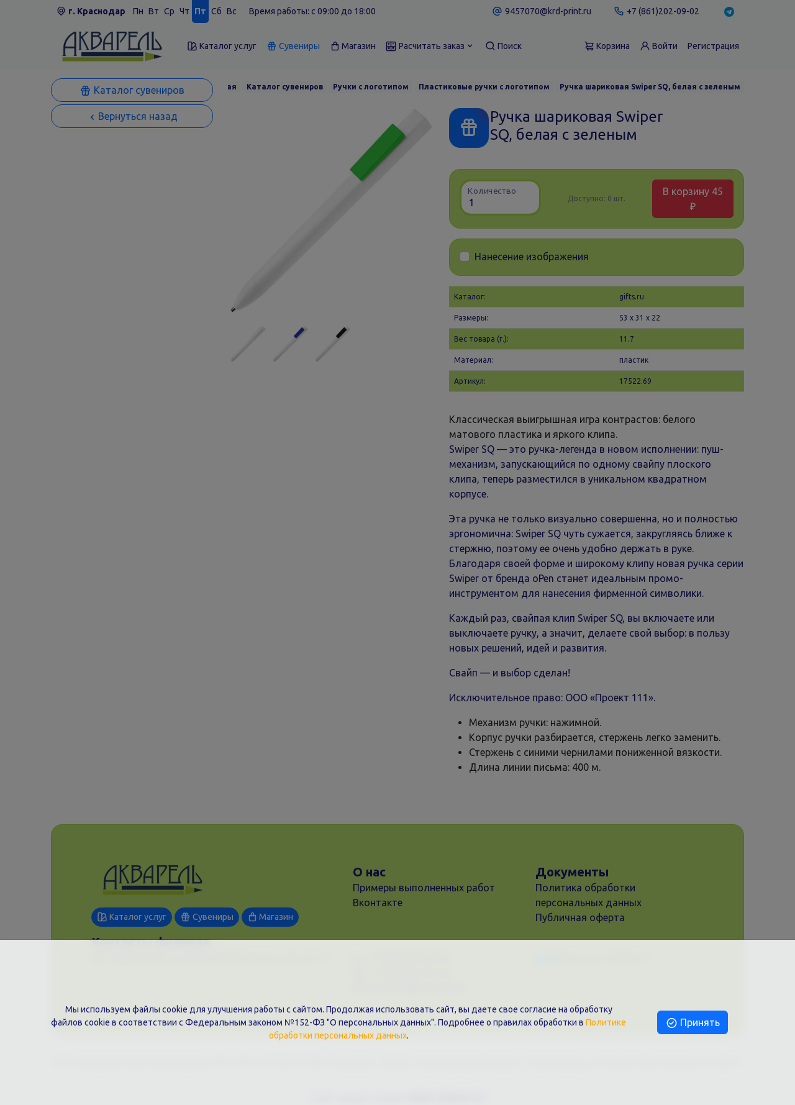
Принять (692, 1022)
